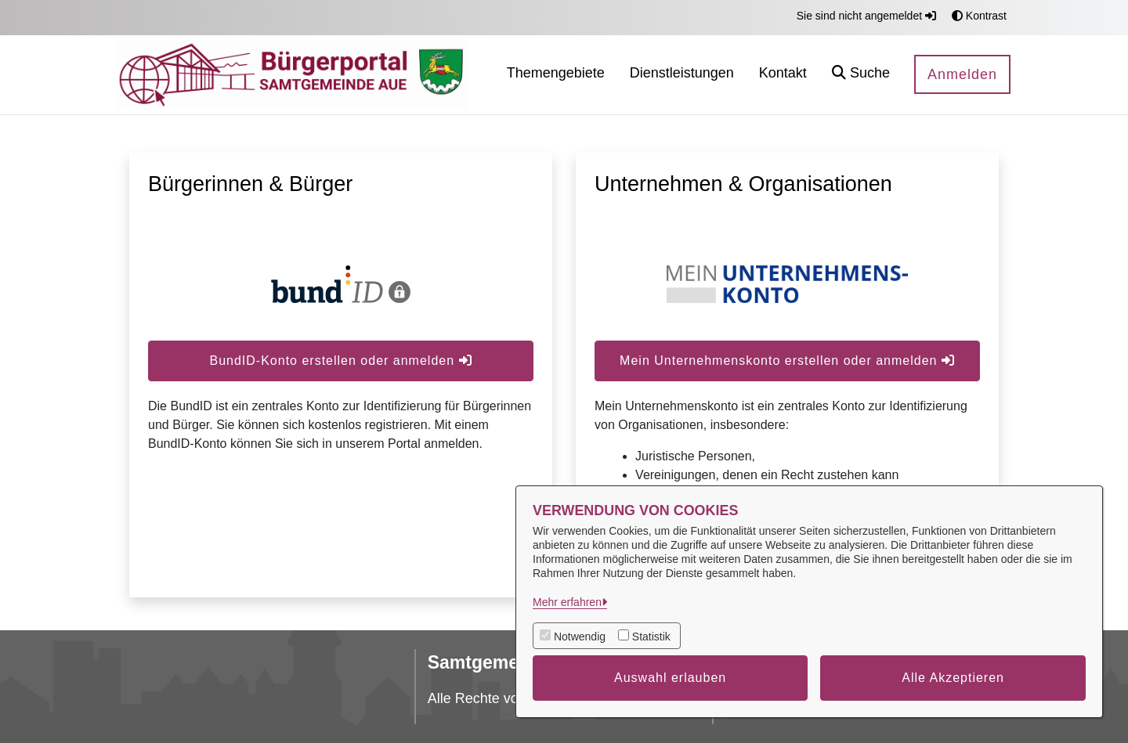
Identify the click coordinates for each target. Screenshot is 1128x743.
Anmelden (962, 74)
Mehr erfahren (567, 602)
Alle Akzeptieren (953, 677)
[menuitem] (555, 74)
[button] (860, 74)
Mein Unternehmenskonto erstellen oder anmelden (787, 360)
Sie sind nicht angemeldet (866, 15)
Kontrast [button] (979, 15)
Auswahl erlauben (670, 677)
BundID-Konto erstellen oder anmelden (340, 360)
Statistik (651, 636)
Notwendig (580, 636)
